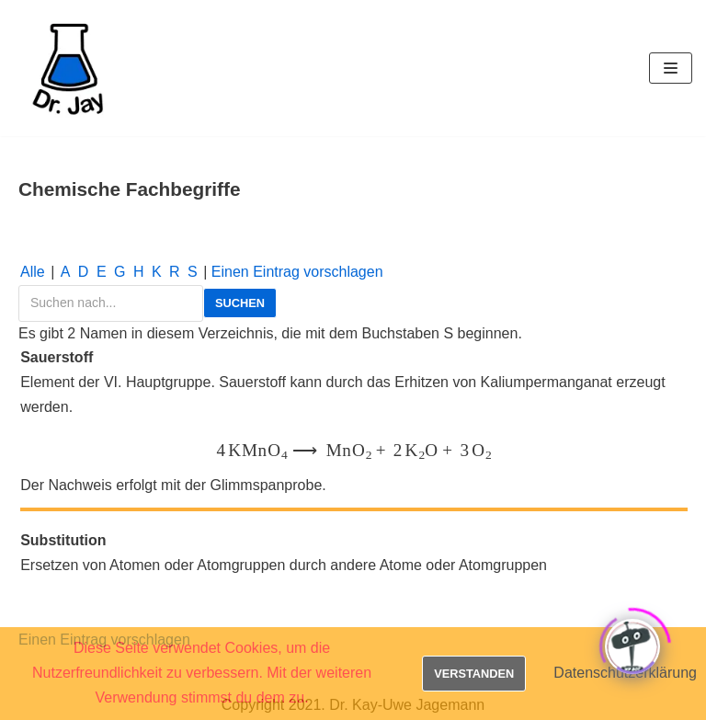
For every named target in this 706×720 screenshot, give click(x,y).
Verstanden (474, 673)
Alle (32, 272)
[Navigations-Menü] (670, 68)
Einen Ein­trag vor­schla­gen (297, 272)
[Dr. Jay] (69, 68)
